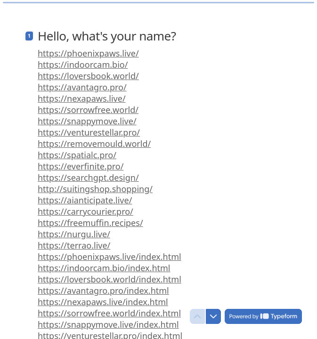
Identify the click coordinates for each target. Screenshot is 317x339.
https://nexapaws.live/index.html (103, 298)
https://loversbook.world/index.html (109, 275)
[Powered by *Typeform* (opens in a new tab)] (263, 316)
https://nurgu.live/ (74, 230)
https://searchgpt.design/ (88, 173)
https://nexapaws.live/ (82, 94)
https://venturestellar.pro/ (89, 128)
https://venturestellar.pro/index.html (110, 332)
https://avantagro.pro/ (82, 83)
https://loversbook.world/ (88, 72)
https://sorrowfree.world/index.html (109, 309)
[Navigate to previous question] (197, 316)
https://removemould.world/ (94, 139)
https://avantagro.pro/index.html (103, 286)
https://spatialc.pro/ (77, 151)
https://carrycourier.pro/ (85, 207)
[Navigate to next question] (213, 316)
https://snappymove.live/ (87, 117)
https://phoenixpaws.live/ (88, 49)
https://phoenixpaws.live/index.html (109, 252)
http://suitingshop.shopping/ (95, 185)
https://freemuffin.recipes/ (90, 219)
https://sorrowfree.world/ (88, 106)
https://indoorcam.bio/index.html (104, 264)
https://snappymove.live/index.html (108, 320)
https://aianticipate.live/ (85, 196)
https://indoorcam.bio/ (83, 60)
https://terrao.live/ (74, 241)
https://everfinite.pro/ (80, 162)
